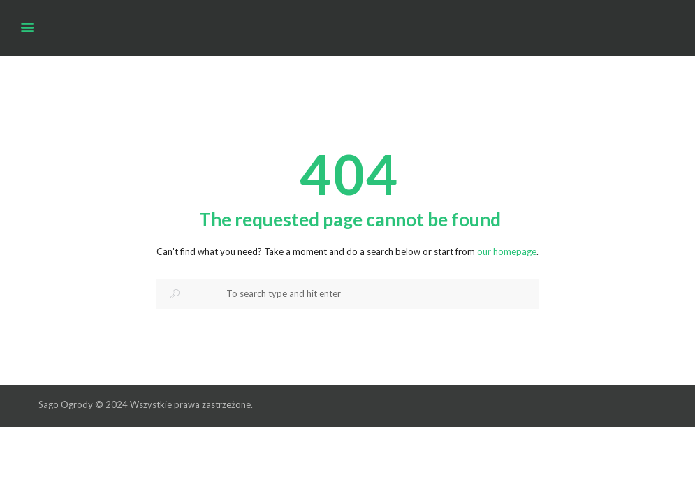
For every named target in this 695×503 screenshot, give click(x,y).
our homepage (506, 251)
